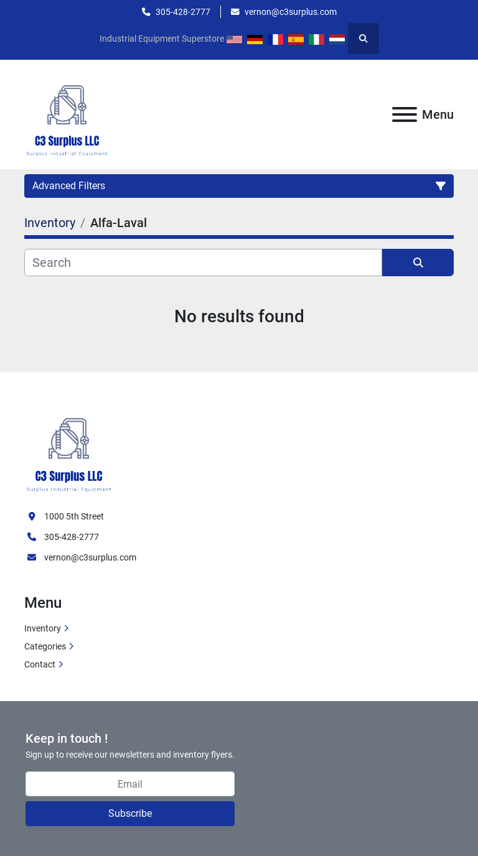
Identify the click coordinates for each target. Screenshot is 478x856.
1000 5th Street (74, 516)
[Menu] (404, 114)
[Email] (130, 783)
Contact (39, 664)
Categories (45, 646)
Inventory (42, 628)
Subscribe (130, 813)
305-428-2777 (183, 12)
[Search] (203, 262)
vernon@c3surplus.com (291, 12)
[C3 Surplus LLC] (69, 448)
